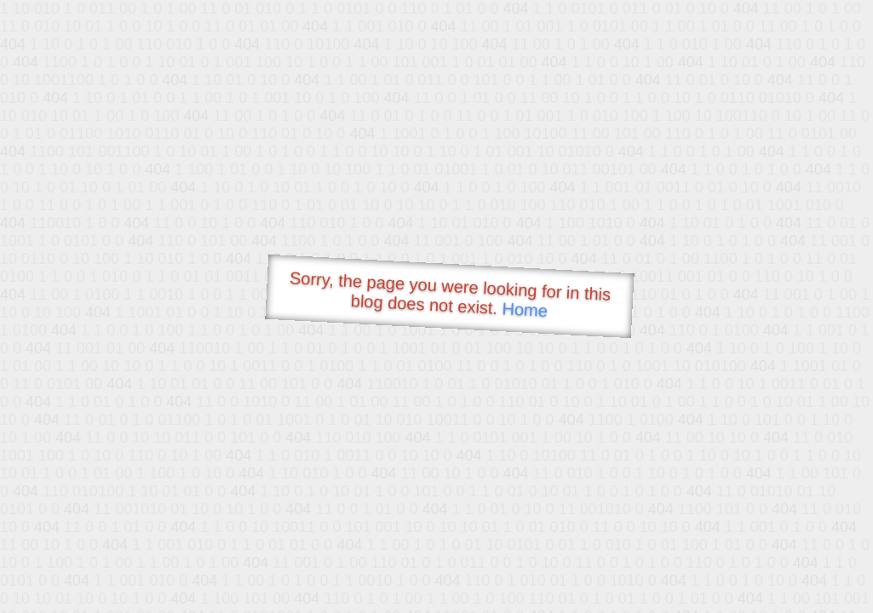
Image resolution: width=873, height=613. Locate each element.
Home (525, 309)
